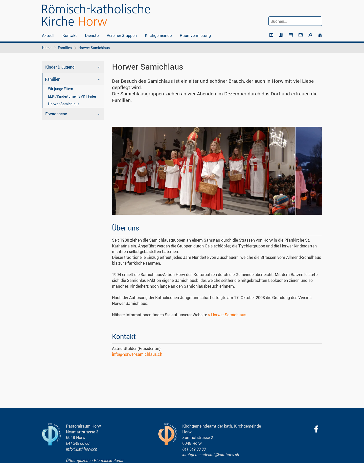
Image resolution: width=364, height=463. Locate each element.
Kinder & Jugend (60, 67)
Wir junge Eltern (60, 88)
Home (46, 47)
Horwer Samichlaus (94, 47)
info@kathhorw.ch (81, 449)
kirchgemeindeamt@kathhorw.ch (210, 454)
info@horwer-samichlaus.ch (137, 354)
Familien (65, 47)
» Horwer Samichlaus (227, 315)
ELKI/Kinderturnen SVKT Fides (72, 96)
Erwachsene (56, 114)
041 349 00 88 (194, 449)
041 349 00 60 (77, 443)
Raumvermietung (195, 35)
